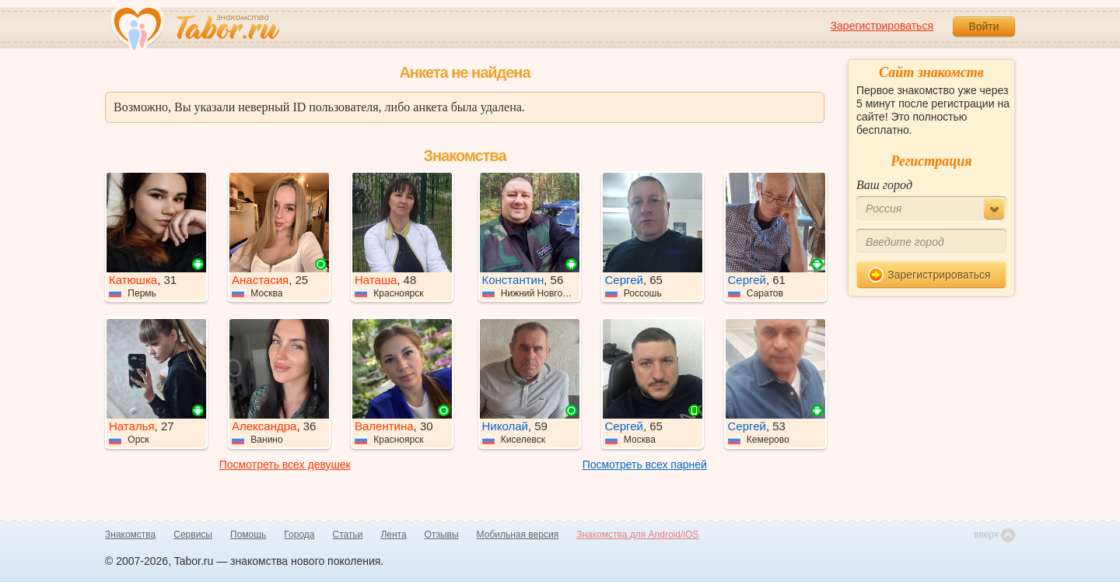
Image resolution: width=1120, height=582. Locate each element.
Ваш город (884, 184)
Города (299, 534)
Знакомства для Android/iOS (637, 534)
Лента (393, 534)
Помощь (248, 534)
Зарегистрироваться (882, 25)
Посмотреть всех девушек (285, 464)
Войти (983, 26)
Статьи (348, 534)
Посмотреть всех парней (645, 464)
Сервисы (192, 534)
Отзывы (442, 534)
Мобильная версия (518, 534)
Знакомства (130, 534)
